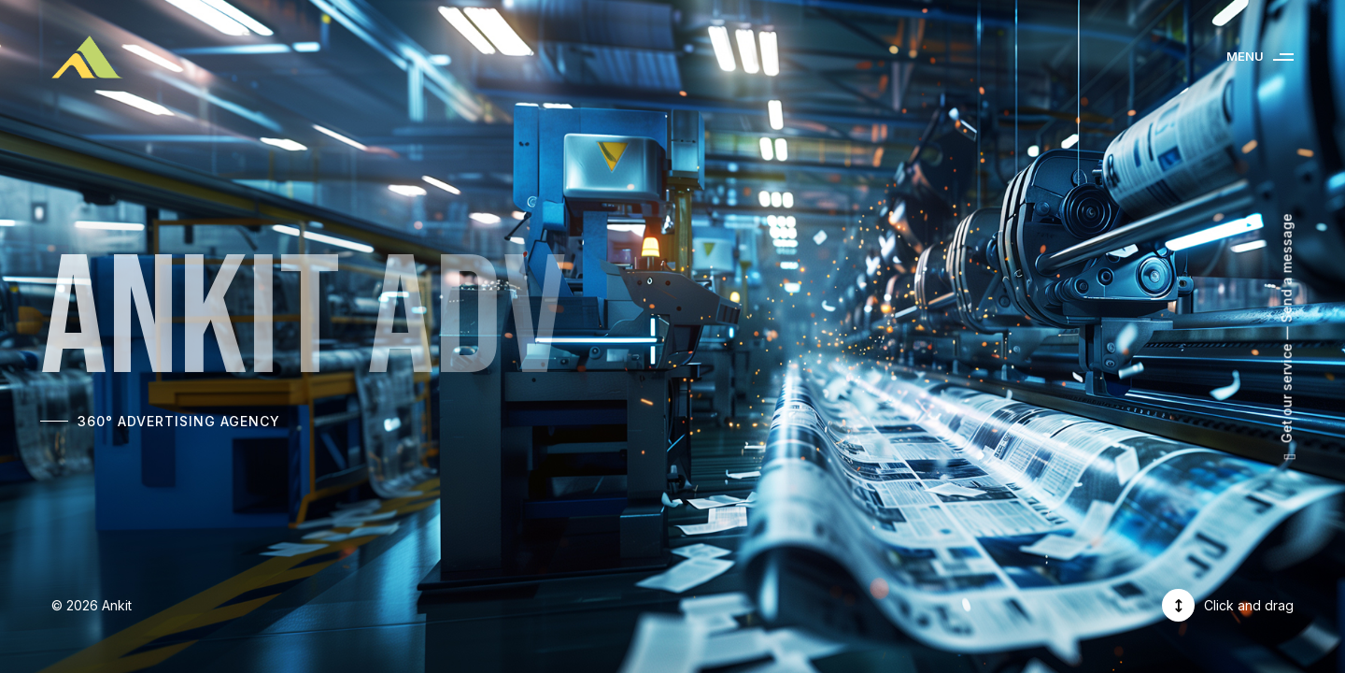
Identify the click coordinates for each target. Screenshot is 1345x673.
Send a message (1287, 268)
